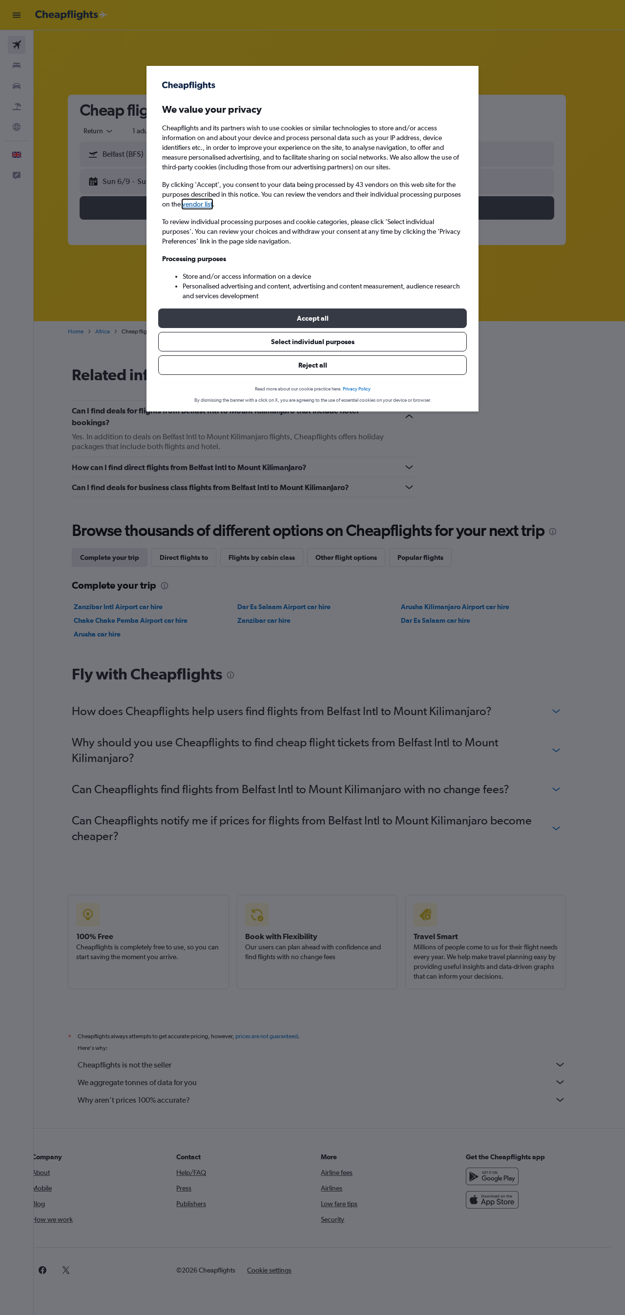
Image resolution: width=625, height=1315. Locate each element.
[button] (312, 318)
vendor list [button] (197, 204)
